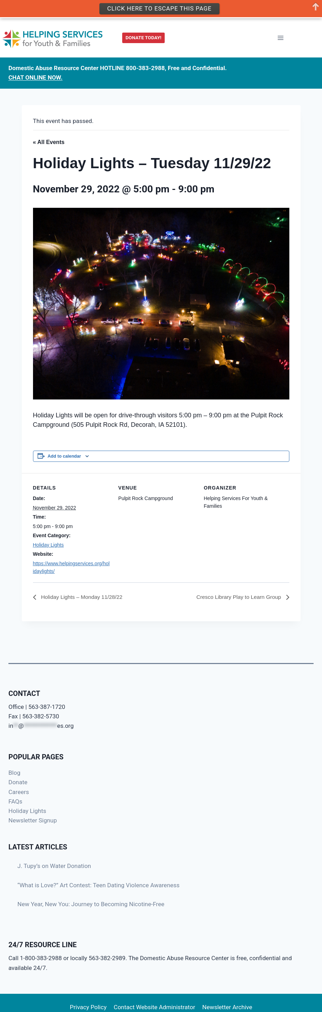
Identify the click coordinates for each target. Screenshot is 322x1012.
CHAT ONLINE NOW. (35, 77)
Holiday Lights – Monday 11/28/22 (83, 597)
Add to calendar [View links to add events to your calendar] (64, 456)
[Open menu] (280, 38)
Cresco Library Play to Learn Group (237, 597)
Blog (14, 772)
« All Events (49, 142)
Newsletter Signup (32, 820)
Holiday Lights (48, 545)
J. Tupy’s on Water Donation (54, 865)
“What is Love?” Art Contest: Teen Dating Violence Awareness (99, 885)
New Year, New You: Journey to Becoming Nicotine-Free (91, 904)
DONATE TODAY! (144, 37)
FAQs (15, 801)
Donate (17, 782)
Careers (18, 791)
